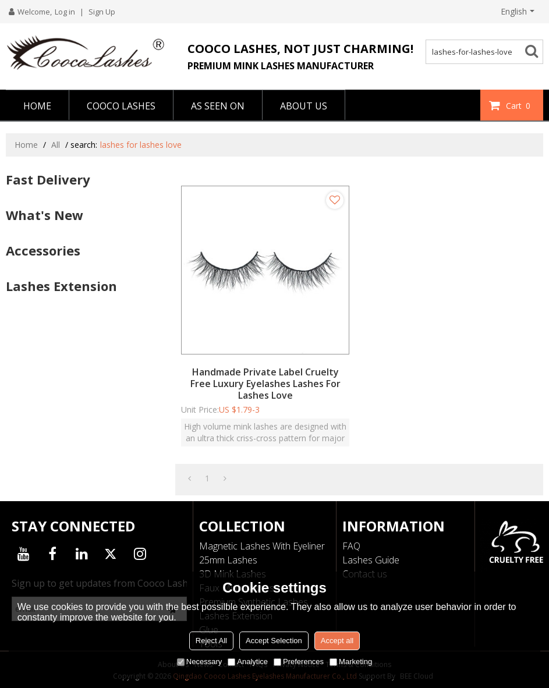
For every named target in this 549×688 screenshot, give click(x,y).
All (55, 144)
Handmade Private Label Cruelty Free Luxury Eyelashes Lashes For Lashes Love (265, 383)
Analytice (248, 661)
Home (26, 144)
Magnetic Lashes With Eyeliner (262, 546)
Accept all (337, 640)
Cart (519, 105)
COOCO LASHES (121, 106)
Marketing (351, 661)
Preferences (299, 661)
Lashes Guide (370, 560)
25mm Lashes (228, 560)
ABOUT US (303, 106)
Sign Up (101, 11)
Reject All (211, 640)
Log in (65, 11)
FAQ (351, 546)
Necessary (199, 661)
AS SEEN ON (218, 106)
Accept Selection (274, 640)
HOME (37, 106)
